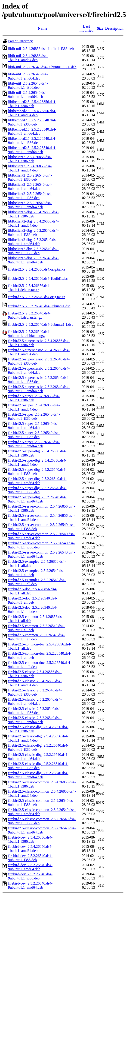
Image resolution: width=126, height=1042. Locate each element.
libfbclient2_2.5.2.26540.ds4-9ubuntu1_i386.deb (30, 177)
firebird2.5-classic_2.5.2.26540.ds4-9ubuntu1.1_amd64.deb (35, 720)
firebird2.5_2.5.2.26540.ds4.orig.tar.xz (36, 297)
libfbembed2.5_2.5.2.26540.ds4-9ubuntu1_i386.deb (32, 122)
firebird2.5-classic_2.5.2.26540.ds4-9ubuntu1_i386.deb (35, 692)
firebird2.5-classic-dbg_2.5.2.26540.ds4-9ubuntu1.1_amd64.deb (38, 775)
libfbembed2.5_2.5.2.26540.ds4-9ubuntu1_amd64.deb (32, 131)
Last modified (86, 28)
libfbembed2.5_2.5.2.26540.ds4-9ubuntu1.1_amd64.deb (32, 150)
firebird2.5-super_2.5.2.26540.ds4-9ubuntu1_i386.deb (34, 416)
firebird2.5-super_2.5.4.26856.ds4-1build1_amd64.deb (34, 407)
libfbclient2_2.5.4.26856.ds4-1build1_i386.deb (30, 159)
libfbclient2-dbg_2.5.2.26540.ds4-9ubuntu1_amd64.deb (33, 242)
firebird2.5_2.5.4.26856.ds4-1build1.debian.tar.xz (29, 288)
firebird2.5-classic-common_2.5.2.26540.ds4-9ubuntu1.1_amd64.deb (42, 830)
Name (42, 28)
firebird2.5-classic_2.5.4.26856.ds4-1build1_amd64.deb (35, 683)
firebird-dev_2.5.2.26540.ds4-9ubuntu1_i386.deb (30, 858)
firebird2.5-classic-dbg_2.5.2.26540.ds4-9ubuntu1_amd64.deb (38, 757)
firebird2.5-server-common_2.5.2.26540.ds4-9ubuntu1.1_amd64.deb (41, 554)
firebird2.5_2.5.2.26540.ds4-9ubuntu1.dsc (39, 306)
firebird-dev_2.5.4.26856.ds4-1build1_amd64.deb (30, 849)
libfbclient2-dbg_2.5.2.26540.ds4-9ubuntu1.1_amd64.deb (33, 260)
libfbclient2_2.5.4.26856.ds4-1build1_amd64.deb (30, 168)
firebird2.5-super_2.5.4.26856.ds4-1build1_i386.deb (34, 398)
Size (100, 28)
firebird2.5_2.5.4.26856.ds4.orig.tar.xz (36, 269)
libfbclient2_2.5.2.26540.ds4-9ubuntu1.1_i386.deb (30, 196)
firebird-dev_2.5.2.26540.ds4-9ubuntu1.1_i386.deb (30, 876)
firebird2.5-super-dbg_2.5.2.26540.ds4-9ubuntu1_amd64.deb (37, 481)
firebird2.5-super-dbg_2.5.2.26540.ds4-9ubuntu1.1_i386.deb (37, 490)
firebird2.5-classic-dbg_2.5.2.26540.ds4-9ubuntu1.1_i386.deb (38, 766)
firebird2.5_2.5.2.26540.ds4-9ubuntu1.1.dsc (40, 324)
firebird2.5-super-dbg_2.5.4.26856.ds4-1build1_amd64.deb (37, 462)
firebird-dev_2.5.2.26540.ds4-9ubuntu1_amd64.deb (30, 867)
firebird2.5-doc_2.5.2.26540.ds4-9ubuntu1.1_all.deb (32, 609)
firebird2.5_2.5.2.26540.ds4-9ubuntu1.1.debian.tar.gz (29, 334)
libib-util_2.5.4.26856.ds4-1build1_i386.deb (41, 49)
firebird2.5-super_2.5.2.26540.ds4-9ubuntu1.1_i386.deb (34, 435)
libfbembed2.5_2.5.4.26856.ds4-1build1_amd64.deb (32, 113)
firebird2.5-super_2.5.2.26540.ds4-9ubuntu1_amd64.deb (34, 426)
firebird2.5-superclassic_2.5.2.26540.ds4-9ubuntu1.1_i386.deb (39, 380)
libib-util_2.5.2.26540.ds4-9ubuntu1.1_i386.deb (28, 85)
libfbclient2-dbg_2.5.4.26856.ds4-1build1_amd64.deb (33, 223)
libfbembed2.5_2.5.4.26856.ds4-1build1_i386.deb (32, 104)
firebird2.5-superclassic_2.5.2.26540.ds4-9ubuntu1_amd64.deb (39, 370)
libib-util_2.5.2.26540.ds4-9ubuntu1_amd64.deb (28, 76)
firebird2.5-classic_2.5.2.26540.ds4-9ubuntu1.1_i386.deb (35, 711)
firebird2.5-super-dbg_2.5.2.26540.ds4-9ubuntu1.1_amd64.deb (37, 499)
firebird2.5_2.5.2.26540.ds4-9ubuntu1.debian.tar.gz (29, 315)
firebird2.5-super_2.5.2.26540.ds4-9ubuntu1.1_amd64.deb (34, 444)
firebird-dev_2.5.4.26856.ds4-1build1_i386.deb (30, 839)
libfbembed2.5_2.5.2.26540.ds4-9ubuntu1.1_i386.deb (32, 141)
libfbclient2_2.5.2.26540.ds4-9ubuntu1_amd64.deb (30, 187)
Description (114, 28)
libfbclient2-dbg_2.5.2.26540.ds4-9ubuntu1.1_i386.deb (33, 251)
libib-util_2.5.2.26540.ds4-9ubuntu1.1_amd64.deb (28, 95)
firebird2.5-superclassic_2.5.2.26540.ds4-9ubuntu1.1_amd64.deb (39, 389)
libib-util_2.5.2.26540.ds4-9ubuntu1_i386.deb (42, 67)
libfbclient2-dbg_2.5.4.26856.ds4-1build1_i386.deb (33, 214)
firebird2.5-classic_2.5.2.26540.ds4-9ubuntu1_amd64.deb (35, 701)
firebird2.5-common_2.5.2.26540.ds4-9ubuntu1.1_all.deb (36, 637)
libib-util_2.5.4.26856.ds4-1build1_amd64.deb (28, 58)
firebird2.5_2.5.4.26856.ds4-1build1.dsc (38, 278)
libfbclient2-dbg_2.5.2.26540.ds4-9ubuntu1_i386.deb (33, 232)
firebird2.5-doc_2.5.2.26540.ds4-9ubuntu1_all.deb (32, 600)
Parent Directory (20, 41)
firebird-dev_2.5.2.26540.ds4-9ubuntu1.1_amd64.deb (30, 885)
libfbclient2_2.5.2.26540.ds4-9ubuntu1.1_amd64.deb (30, 205)
